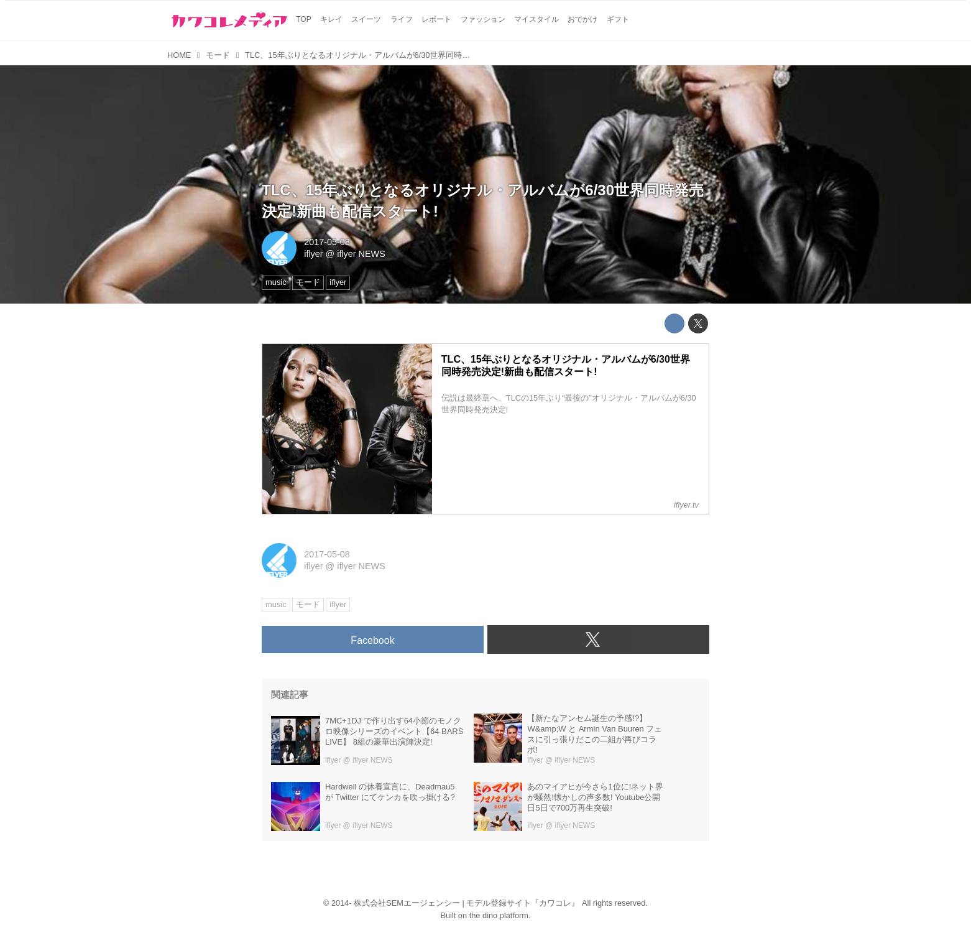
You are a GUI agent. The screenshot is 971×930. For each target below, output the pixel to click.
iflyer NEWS (361, 254)
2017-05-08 (327, 242)
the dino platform (498, 915)
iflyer (313, 254)
